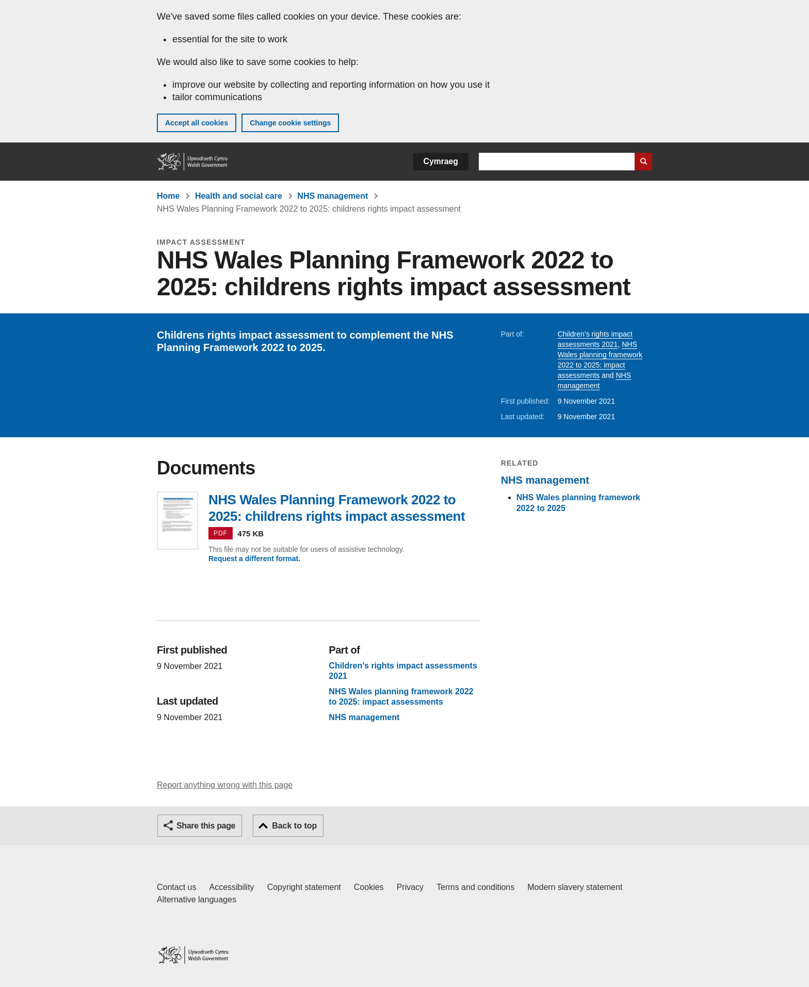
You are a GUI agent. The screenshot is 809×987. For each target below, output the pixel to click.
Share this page (205, 825)
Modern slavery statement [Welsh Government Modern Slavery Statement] (574, 887)
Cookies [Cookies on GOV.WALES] (369, 887)
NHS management (332, 196)
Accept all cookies (196, 123)
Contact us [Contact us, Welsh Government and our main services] (176, 887)
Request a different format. (254, 558)
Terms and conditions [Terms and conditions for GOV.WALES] (475, 887)
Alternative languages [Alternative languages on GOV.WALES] (196, 899)
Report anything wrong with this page (225, 785)
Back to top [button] (294, 825)
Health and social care (238, 196)
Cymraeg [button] (441, 161)
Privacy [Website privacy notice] (410, 887)
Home (168, 196)
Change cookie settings (290, 123)
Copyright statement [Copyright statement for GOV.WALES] (304, 887)
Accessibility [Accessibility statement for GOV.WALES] (231, 887)
